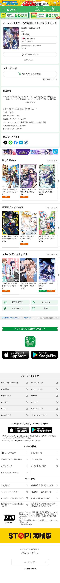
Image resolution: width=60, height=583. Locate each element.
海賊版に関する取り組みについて (12, 505)
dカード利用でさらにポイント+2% (31, 45)
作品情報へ (28, 60)
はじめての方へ (9, 453)
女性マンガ (15, 115)
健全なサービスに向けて (41, 492)
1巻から (45, 79)
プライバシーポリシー (10, 492)
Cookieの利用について (40, 498)
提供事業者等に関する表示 (42, 485)
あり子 (34, 109)
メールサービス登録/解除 (11, 459)
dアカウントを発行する (30, 549)
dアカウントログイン (10, 472)
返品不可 (23, 48)
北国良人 (32, 28)
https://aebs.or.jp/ (26, 524)
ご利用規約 (5, 485)
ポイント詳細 (26, 41)
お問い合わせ (6, 466)
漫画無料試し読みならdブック (11, 318)
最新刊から (53, 79)
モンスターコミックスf (18, 119)
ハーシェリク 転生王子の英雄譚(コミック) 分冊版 (28, 122)
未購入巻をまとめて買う (32, 74)
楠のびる (27, 109)
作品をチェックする (32, 54)
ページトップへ (30, 562)
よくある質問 (36, 459)
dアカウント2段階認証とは (12, 498)
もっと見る (51, 160)
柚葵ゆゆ (24, 28)
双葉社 (12, 112)
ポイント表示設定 (38, 466)
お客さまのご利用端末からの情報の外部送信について (43, 505)
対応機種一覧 (36, 453)
